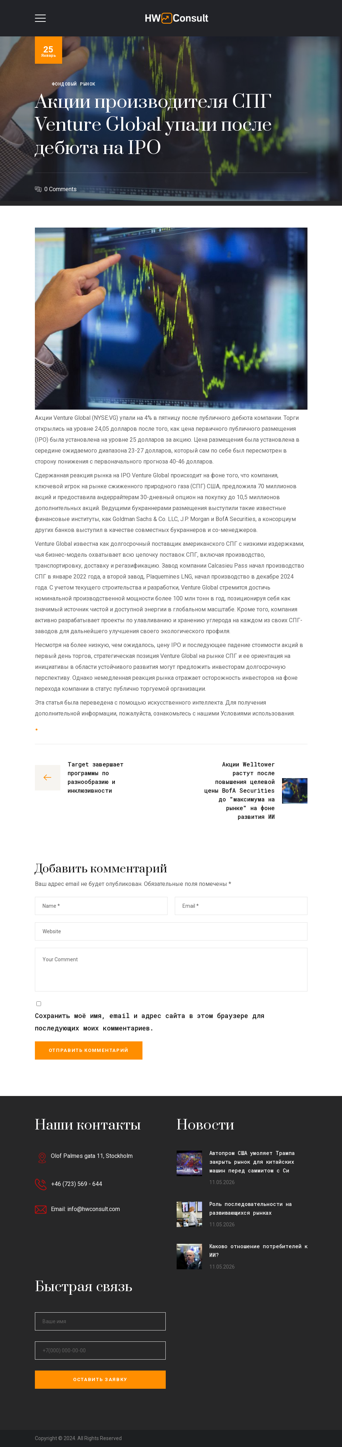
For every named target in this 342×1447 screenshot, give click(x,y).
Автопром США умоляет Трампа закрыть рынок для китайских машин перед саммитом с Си (252, 1162)
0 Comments (60, 189)
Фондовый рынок (74, 83)
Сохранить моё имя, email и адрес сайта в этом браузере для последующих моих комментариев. (149, 1021)
